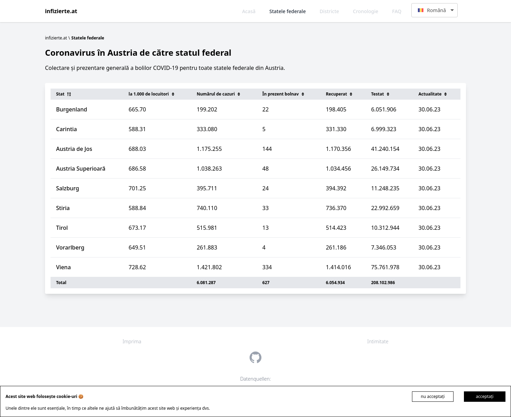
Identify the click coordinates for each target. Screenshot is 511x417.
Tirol (62, 228)
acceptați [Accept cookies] (485, 396)
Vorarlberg (70, 247)
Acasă (249, 11)
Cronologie (365, 11)
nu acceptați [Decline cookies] (433, 396)
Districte (329, 11)
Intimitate (377, 341)
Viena (63, 267)
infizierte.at (61, 11)
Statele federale (287, 11)
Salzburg (67, 188)
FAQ (397, 11)
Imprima (132, 341)
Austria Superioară (80, 168)
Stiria (63, 208)
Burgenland (71, 109)
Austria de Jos (74, 149)
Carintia (66, 129)
